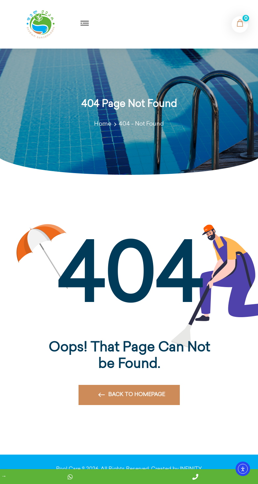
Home (104, 124)
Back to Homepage (131, 396)
